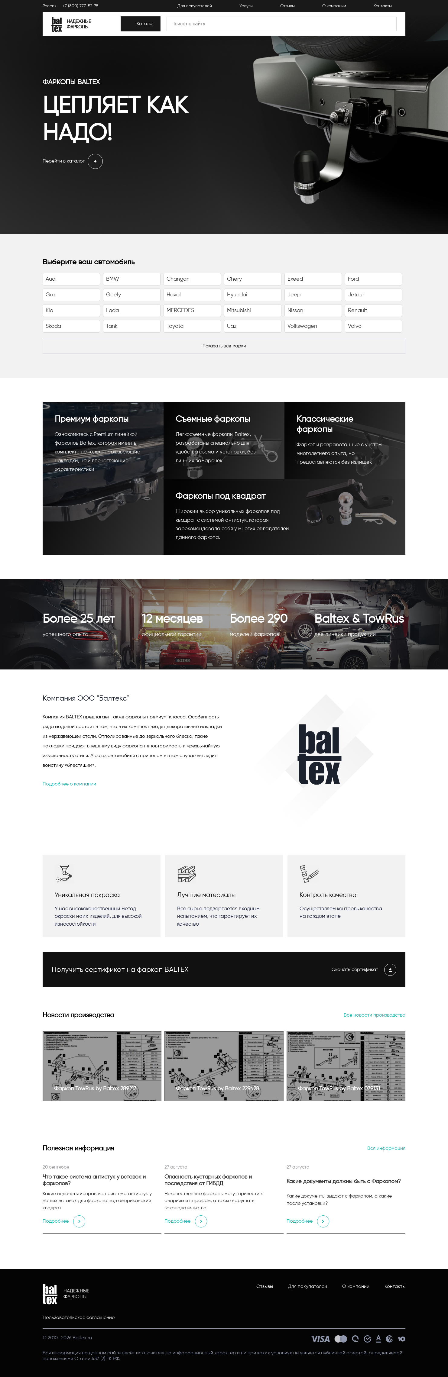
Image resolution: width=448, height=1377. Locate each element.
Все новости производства (374, 1015)
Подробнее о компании (69, 784)
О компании (355, 1286)
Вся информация (386, 1148)
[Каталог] (153, 25)
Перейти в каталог (73, 161)
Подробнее (64, 1221)
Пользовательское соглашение (79, 1317)
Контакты (395, 1286)
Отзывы (264, 1286)
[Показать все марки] (224, 346)
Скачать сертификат (364, 970)
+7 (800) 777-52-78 (80, 7)
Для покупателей (307, 1286)
